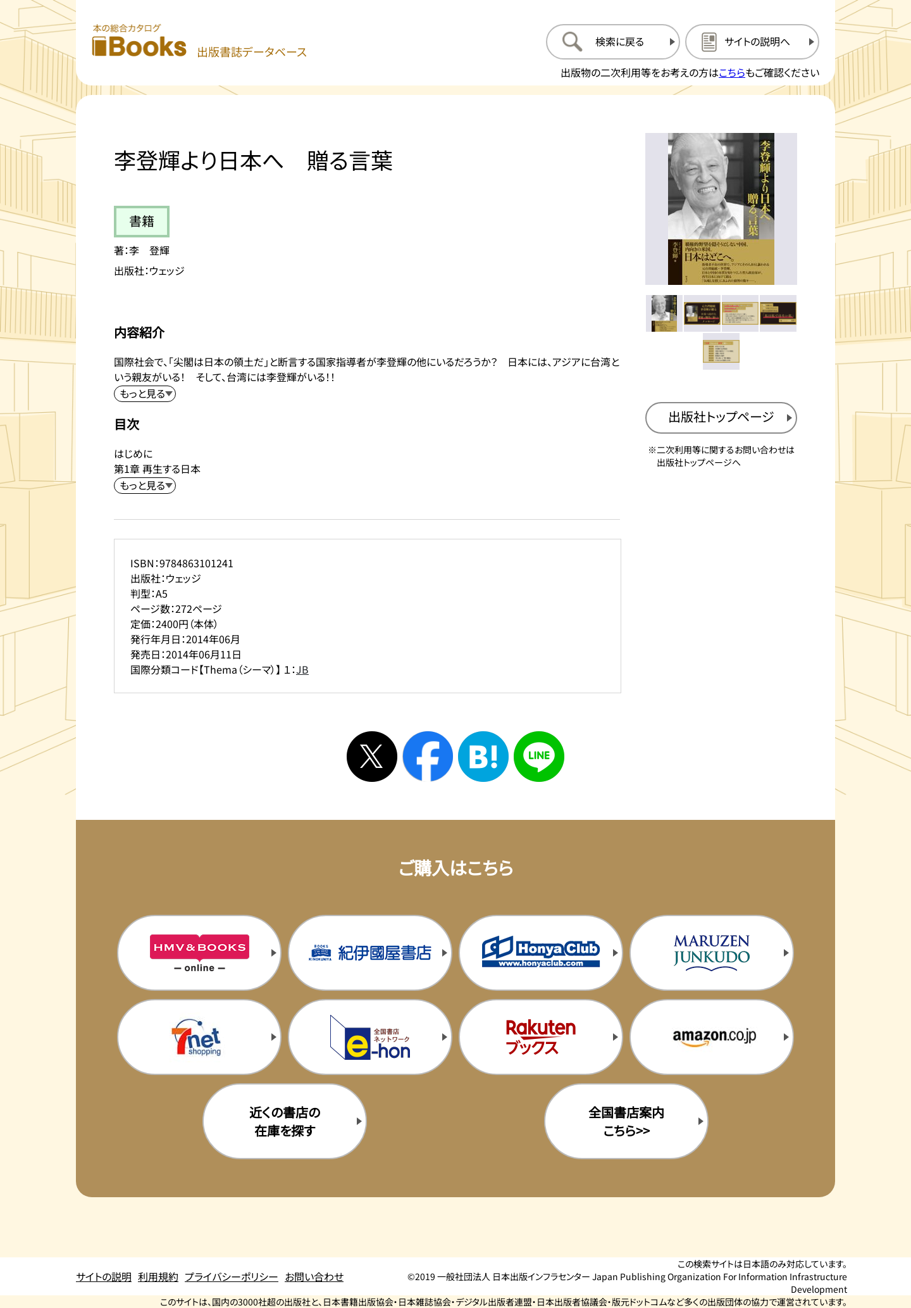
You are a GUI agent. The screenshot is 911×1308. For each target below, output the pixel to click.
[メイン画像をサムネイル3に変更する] (740, 313)
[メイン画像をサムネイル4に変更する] (778, 313)
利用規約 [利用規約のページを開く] (158, 1276)
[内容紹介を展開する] (145, 394)
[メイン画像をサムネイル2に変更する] (702, 313)
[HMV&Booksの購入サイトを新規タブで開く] (199, 953)
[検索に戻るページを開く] (613, 42)
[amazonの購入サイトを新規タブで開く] (711, 1037)
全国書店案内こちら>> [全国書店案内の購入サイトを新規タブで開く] (626, 1121)
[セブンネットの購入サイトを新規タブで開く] (199, 1037)
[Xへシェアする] (372, 756)
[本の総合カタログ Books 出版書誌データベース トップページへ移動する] (199, 41)
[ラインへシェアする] (539, 756)
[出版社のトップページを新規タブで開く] (721, 418)
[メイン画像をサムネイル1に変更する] (664, 313)
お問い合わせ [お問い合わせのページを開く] (314, 1276)
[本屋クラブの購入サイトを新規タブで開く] (541, 953)
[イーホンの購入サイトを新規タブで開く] (370, 1037)
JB (302, 669)
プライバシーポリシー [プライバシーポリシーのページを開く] (231, 1276)
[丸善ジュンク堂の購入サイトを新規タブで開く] (711, 953)
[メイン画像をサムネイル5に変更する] (721, 351)
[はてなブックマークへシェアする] (483, 756)
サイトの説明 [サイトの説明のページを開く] (104, 1276)
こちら (732, 72)
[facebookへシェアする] (427, 756)
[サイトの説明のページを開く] (752, 42)
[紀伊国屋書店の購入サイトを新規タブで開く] (370, 953)
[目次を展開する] (145, 485)
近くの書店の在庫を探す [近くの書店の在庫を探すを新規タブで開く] (284, 1121)
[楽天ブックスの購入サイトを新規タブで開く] (541, 1037)
